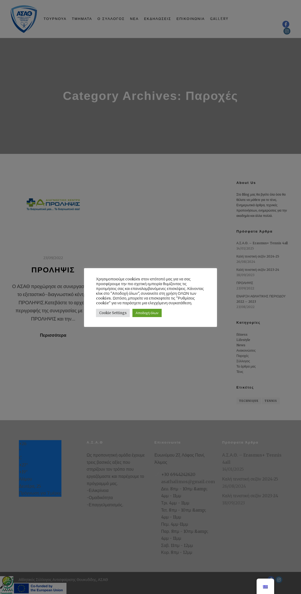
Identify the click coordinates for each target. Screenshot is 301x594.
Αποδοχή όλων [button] (147, 313)
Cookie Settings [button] (113, 313)
